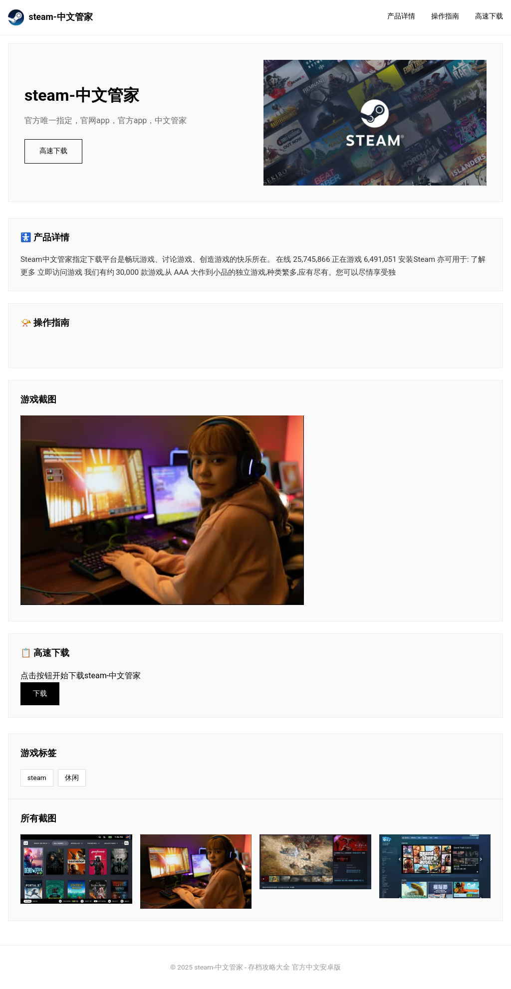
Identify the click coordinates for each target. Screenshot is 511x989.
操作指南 (445, 16)
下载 (40, 693)
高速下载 (489, 16)
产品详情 (401, 16)
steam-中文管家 (50, 17)
